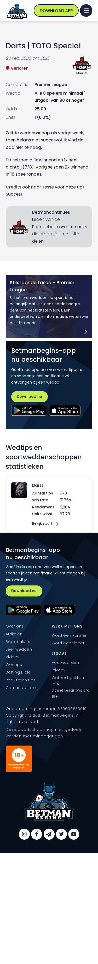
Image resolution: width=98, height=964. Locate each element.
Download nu (29, 396)
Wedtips (14, 664)
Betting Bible (18, 672)
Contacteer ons (22, 687)
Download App (56, 11)
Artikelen (14, 634)
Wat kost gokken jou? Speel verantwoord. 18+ (71, 687)
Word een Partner (69, 635)
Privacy (58, 670)
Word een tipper (68, 643)
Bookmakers (18, 641)
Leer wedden (19, 649)
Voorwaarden (65, 662)
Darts (16, 45)
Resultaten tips (21, 680)
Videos (13, 657)
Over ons (15, 626)
